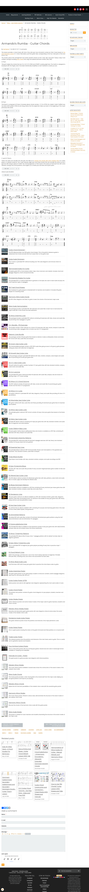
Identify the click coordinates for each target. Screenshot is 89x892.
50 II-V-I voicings (16, 374)
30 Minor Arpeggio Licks (20, 316)
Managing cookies (23, 887)
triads (16, 738)
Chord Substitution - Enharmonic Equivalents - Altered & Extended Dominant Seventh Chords (41, 767)
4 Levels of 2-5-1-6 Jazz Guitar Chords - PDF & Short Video (77, 130)
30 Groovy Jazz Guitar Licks (21, 345)
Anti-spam (5, 869)
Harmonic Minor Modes (19, 698)
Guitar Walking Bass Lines (21, 431)
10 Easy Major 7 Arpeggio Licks (23, 547)
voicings (31, 735)
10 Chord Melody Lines (19, 556)
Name (3, 830)
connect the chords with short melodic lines (46, 160)
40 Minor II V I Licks (18, 393)
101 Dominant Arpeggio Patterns (24, 440)
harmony (23, 735)
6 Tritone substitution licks (21, 528)
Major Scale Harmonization (21, 307)
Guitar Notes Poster (18, 632)
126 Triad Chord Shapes (19, 288)
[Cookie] (2, 889)
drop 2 (4, 738)
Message (4, 847)
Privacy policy (28, 888)
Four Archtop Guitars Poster (22, 651)
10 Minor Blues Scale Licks (21, 566)
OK (3, 880)
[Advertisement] (22, 3)
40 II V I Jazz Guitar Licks (20, 364)
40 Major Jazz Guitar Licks (21, 421)
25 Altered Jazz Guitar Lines (21, 478)
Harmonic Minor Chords (20, 708)
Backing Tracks (29, 18)
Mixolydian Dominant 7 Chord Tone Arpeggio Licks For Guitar (78, 145)
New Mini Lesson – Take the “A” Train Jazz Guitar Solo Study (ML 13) (77, 120)
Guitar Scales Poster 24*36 (21, 585)
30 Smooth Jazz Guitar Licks (22, 354)
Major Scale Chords (18, 679)
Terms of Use (12, 888)
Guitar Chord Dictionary (20, 250)
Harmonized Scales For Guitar (22, 269)
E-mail (3, 836)
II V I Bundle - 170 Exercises (21, 326)
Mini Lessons (48, 15)
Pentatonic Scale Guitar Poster (23, 623)
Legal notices (15, 887)
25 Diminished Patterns (19, 518)
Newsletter (61, 18)
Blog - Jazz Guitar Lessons (15, 23)
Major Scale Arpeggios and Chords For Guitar (78, 140)
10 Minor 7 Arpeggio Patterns (22, 537)
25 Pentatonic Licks (18, 497)
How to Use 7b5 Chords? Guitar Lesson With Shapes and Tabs (57, 800)
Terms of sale (20, 888)
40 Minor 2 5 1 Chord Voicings (22, 383)
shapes (41, 738)
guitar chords (6, 735)
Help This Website (51, 18)
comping (15, 735)
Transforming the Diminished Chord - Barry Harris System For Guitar (77, 135)
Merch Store (40, 18)
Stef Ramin (6, 49)
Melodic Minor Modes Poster (22, 613)
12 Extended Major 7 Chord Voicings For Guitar (78, 125)
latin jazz (39, 735)
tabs (34, 738)
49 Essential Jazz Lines (19, 450)
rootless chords (26, 738)
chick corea (48, 735)
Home (7, 15)
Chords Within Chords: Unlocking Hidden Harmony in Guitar (78, 150)
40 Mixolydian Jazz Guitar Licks (23, 402)
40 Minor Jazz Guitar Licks (21, 412)
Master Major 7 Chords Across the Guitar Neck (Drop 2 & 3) (77, 115)
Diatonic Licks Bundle (19, 335)
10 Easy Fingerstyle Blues (20, 469)
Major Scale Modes (17, 717)
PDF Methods (38, 15)
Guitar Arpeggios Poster (20, 575)
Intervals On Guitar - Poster (21, 660)
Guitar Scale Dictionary (19, 259)
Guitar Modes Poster (18, 604)
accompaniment (59, 735)
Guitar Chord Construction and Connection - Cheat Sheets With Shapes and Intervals (41, 803)
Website (4, 841)
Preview (27, 849)
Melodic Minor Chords (19, 689)
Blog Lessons (14, 15)
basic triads (20, 59)
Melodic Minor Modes (18, 670)
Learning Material (26, 15)
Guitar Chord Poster (18, 594)
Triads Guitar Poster (18, 641)
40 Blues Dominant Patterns (22, 488)
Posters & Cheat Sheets (75, 15)
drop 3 (10, 738)
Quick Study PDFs (60, 15)
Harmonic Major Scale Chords (22, 297)
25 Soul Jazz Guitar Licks (20, 509)
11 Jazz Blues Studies (18, 459)
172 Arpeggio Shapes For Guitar (23, 278)
